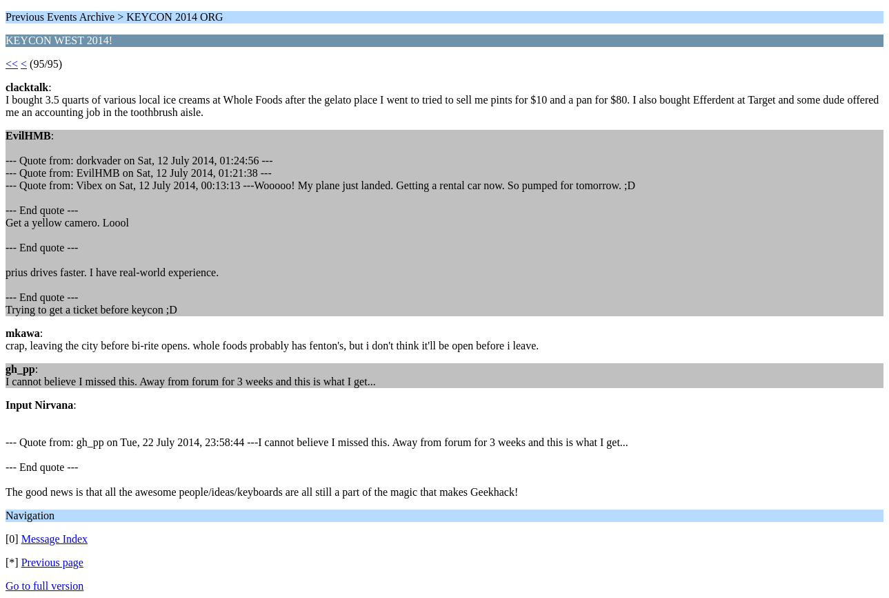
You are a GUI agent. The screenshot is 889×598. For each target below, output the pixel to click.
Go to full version (44, 586)
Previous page (52, 562)
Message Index (54, 539)
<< (12, 64)
